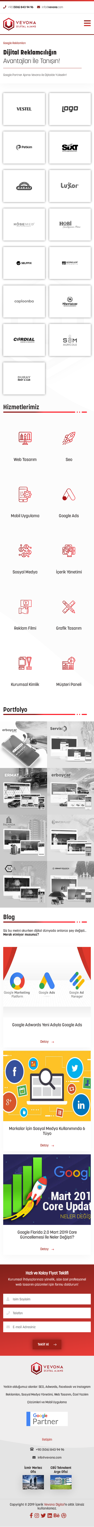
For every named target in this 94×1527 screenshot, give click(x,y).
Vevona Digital (54, 1504)
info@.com (50, 7)
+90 (18, 7)
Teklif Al (47, 1344)
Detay (47, 1042)
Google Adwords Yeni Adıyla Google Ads (47, 1025)
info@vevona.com (47, 1457)
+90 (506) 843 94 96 (47, 1450)
